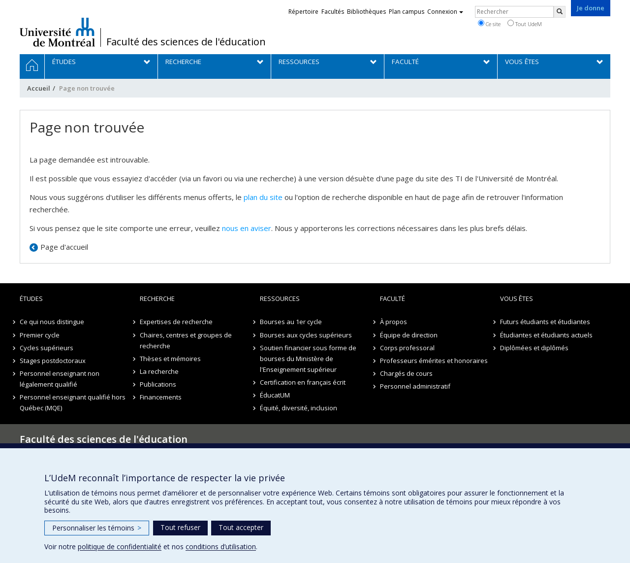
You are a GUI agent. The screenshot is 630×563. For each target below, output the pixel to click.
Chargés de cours (406, 373)
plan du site (263, 197)
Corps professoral (407, 347)
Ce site (489, 24)
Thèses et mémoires (170, 358)
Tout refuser (180, 527)
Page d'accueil (64, 247)
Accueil (38, 88)
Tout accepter (241, 527)
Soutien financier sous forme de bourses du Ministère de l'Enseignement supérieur (308, 358)
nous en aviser (246, 228)
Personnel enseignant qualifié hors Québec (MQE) (73, 402)
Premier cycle (40, 335)
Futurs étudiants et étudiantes (545, 321)
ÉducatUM (275, 395)
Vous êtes (516, 298)
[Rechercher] (560, 12)
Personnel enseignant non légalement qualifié (59, 379)
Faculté (392, 298)
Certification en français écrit (303, 382)
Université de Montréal (57, 32)
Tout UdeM (524, 24)
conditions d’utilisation (221, 546)
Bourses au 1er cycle (291, 321)
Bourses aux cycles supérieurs (306, 335)
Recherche (157, 298)
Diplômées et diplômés (534, 347)
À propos (393, 321)
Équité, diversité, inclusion (298, 407)
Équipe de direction (409, 335)
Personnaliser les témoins (96, 527)
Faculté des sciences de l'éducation (186, 42)
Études (31, 298)
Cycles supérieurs (46, 347)
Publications (158, 384)
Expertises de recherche (176, 321)
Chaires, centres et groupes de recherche (186, 340)
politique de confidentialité (119, 546)
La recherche (159, 371)
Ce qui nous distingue (52, 321)
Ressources (280, 298)
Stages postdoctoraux (53, 360)
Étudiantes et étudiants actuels (546, 335)
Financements (161, 397)
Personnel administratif (415, 386)
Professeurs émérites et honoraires (434, 360)
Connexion (445, 11)
